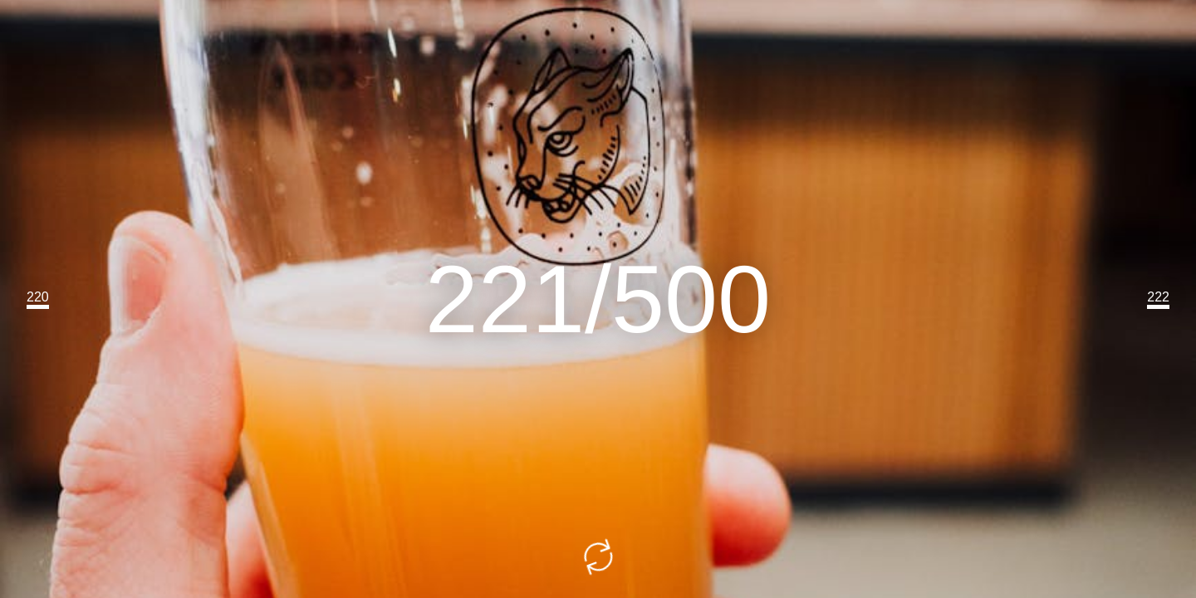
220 (38, 297)
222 (1158, 297)
